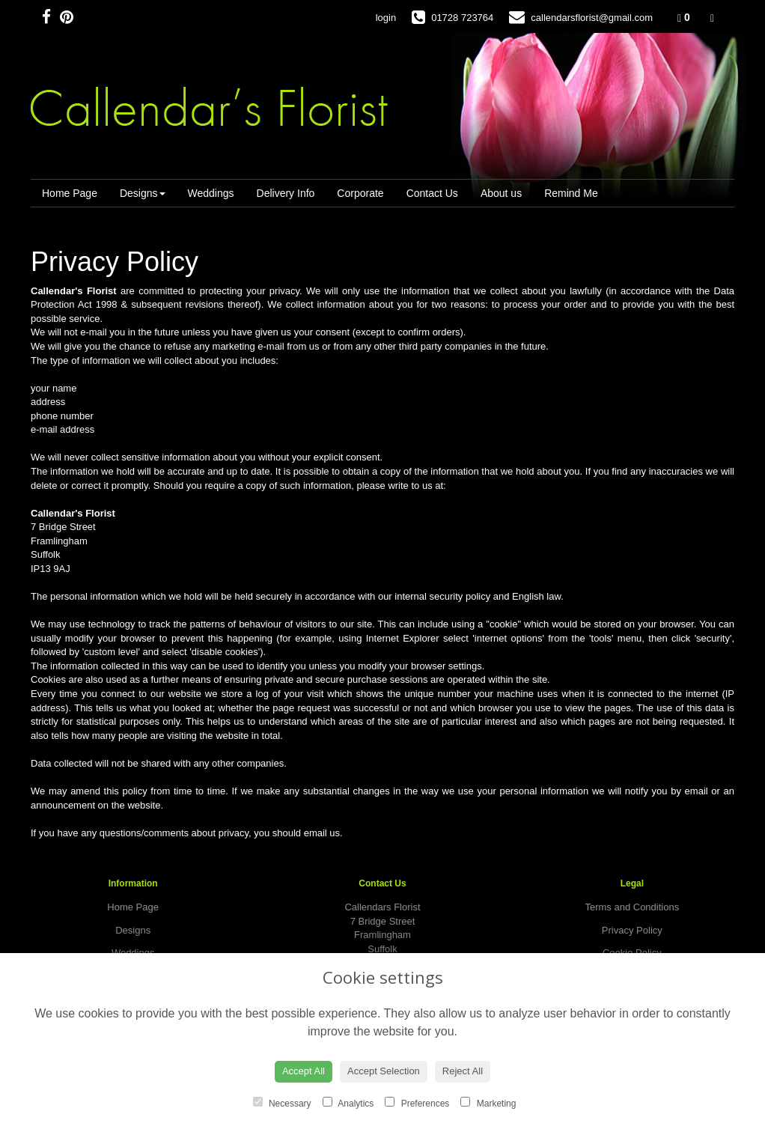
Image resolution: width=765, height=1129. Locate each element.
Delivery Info (286, 193)
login (386, 17)
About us (501, 193)
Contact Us (432, 193)
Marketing (488, 1103)
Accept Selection (383, 1071)
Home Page (69, 193)
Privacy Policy (632, 930)
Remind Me (571, 193)
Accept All (303, 1071)
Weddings (211, 193)
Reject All (462, 1071)
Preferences (417, 1103)
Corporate (360, 193)
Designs (142, 193)
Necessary (282, 1103)
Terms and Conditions (632, 907)
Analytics (348, 1103)
